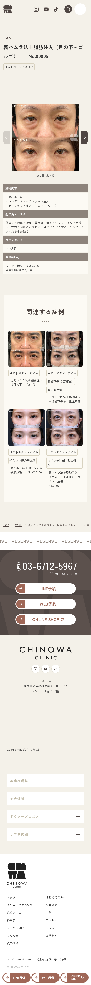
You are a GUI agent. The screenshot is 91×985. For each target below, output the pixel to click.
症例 (48, 912)
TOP (6, 525)
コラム (50, 928)
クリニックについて (20, 905)
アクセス (51, 920)
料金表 (11, 920)
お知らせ (12, 936)
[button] (6, 138)
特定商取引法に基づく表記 (52, 959)
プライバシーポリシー (19, 959)
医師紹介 (51, 905)
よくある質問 (15, 928)
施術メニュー (15, 912)
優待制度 (51, 936)
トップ (11, 897)
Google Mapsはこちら (21, 749)
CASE (18, 525)
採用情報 (12, 943)
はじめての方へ (56, 897)
